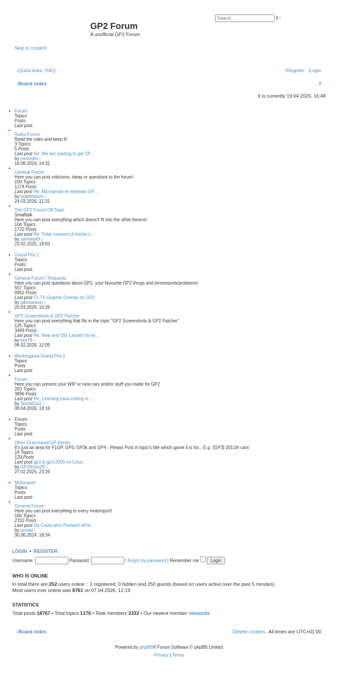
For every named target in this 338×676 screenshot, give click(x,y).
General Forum (29, 172)
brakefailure (31, 196)
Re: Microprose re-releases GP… (66, 191)
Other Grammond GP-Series (42, 442)
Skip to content (31, 48)
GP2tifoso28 (32, 466)
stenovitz (199, 613)
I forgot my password (145, 560)
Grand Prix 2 (27, 254)
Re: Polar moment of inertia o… (64, 234)
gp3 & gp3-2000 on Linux (58, 462)
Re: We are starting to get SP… (64, 153)
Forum (21, 111)
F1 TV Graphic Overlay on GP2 (64, 297)
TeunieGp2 (30, 403)
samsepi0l (30, 239)
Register (46, 551)
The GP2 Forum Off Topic (40, 210)
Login (19, 551)
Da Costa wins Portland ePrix (62, 525)
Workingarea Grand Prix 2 (40, 356)
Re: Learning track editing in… (63, 398)
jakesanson (31, 302)
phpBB (146, 647)
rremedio (28, 158)
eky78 (26, 340)
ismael (26, 530)
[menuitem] (49, 70)
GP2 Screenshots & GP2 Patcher (47, 316)
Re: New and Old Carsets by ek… (66, 335)
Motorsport (25, 482)
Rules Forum (27, 134)
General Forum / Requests (40, 278)
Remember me (188, 560)
